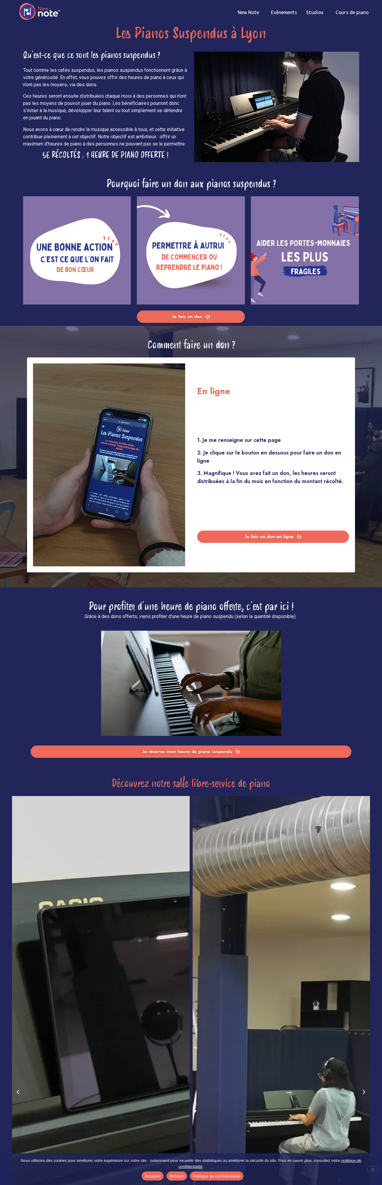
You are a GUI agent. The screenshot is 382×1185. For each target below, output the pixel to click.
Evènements (284, 12)
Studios (316, 12)
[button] (18, 1092)
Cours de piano (353, 12)
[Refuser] (372, 1168)
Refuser (177, 1176)
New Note (250, 12)
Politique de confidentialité (216, 1176)
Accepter (153, 1176)
